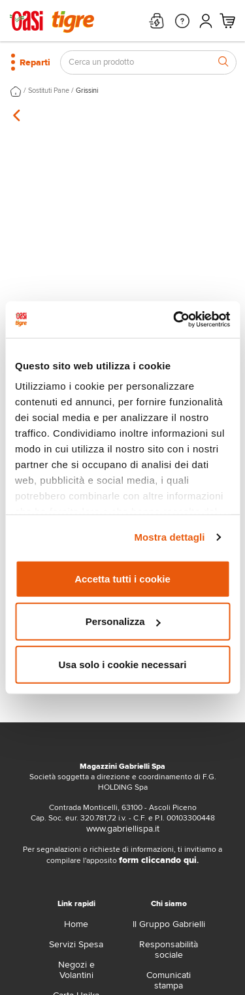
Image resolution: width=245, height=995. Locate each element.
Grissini (87, 90)
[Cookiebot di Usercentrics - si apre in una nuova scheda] (174, 319)
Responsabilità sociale (168, 949)
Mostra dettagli (169, 537)
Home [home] (76, 924)
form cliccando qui (158, 860)
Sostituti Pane (48, 90)
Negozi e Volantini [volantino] (76, 970)
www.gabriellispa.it (122, 828)
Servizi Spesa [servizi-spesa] (76, 944)
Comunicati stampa (168, 980)
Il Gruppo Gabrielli (169, 924)
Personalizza (123, 621)
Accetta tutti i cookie (122, 578)
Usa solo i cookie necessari (123, 663)
